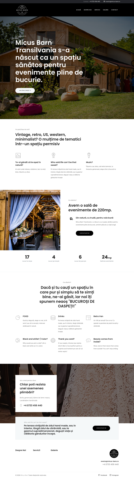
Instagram (114, 475)
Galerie (105, 10)
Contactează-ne (84, 233)
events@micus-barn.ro (110, 461)
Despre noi (88, 10)
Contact (114, 10)
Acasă (79, 10)
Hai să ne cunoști (25, 91)
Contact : (91, 1)
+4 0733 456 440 (33, 405)
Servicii (97, 10)
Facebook (102, 475)
